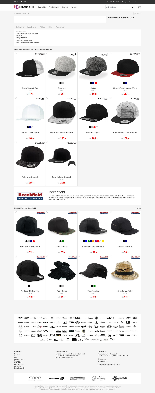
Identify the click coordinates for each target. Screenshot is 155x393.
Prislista (42, 27)
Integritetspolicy (19, 368)
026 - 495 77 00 (114, 2)
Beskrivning (20, 27)
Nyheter (74, 7)
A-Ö (15, 356)
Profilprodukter (54, 7)
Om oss (17, 361)
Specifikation (31, 27)
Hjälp (16, 357)
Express (65, 7)
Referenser (18, 363)
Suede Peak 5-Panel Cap (21, 13)
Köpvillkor (17, 366)
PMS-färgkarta (19, 359)
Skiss (50, 27)
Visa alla (138, 208)
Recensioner (60, 27)
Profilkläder (42, 7)
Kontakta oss (18, 364)
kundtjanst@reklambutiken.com (131, 2)
